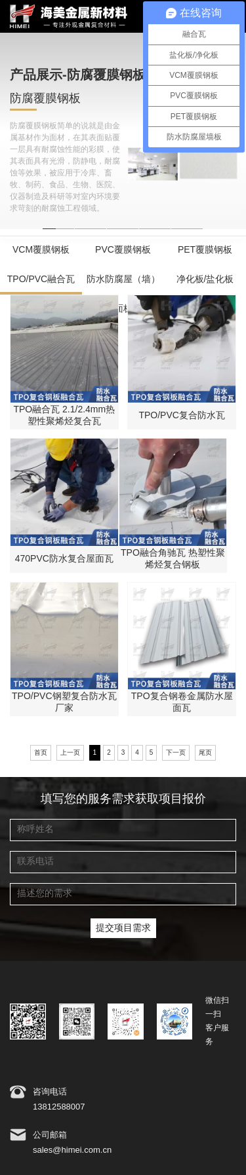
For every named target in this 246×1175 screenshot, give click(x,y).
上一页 (70, 753)
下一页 (176, 753)
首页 (40, 753)
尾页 (205, 753)
